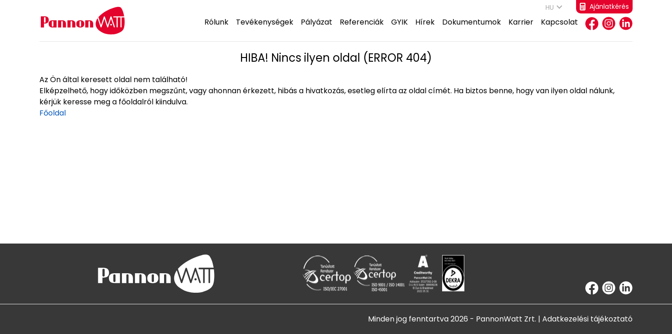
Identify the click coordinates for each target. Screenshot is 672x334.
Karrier (520, 29)
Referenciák (362, 29)
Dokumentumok (471, 29)
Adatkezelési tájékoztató (587, 319)
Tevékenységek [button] (264, 29)
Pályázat (316, 29)
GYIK (399, 29)
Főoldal (52, 113)
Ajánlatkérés (604, 6)
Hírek (425, 29)
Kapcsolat (559, 29)
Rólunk (216, 29)
